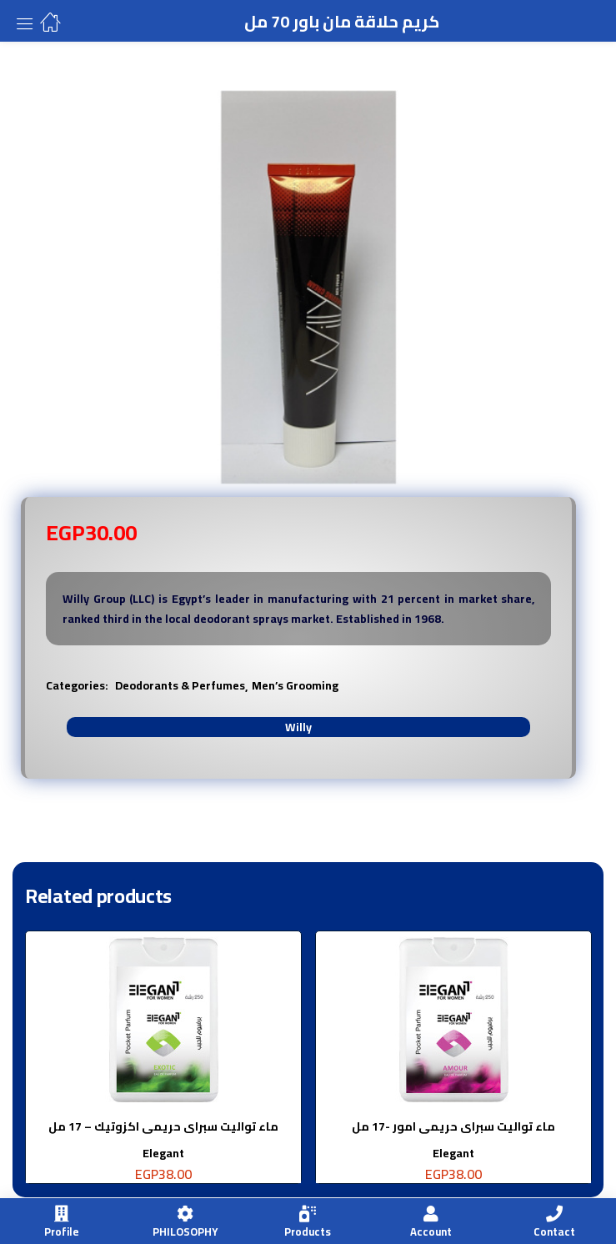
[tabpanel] (163, 1063)
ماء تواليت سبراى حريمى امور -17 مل (453, 1126)
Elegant (163, 1153)
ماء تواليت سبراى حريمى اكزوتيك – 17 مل (163, 1126)
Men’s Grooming (295, 685)
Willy (298, 727)
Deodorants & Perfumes (180, 685)
